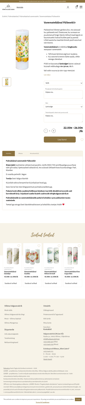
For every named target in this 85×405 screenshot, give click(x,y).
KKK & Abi (47, 319)
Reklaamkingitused (11, 342)
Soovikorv (46, 327)
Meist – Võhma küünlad (12, 319)
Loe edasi (47, 75)
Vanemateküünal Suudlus (30, 273)
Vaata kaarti (47, 359)
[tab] (6, 81)
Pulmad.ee (7, 368)
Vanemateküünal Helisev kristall (50, 273)
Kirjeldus (8, 153)
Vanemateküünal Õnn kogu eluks (72, 273)
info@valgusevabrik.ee (51, 339)
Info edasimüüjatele (11, 334)
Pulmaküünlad (13, 16)
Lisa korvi (62, 139)
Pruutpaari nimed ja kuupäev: (54, 89)
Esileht (4, 16)
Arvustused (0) (34, 153)
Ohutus (20, 153)
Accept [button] (78, 399)
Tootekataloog (9, 338)
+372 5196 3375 (48, 342)
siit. (45, 183)
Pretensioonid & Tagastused (53, 314)
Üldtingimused (48, 310)
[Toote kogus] (50, 130)
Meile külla (20, 7)
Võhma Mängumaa (11, 323)
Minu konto (47, 323)
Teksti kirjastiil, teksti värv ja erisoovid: (56, 112)
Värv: (46, 103)
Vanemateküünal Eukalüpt (10, 273)
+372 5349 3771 (48, 351)
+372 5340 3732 (48, 344)
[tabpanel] (22, 48)
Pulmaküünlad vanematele (29, 16)
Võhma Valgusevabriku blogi (14, 314)
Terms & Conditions (42, 402)
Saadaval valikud (11, 283)
